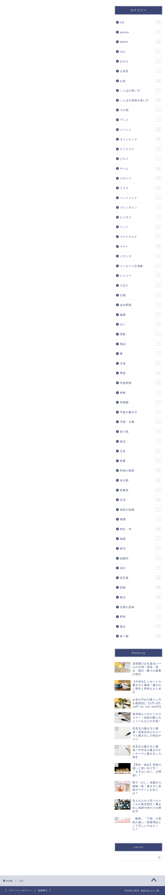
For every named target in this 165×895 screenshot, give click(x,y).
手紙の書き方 (140, 412)
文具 (140, 451)
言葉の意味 (140, 607)
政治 (140, 441)
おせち (140, 61)
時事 (140, 461)
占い (140, 324)
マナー (140, 246)
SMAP (140, 42)
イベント (140, 129)
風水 (140, 626)
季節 (140, 373)
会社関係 (140, 305)
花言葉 (140, 578)
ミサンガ (140, 256)
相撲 (140, 519)
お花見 (140, 71)
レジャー (140, 275)
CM (140, 22)
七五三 (140, 285)
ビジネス (140, 217)
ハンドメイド (140, 198)
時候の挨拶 (140, 470)
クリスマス (140, 149)
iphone (140, 32)
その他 (140, 110)
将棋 (140, 392)
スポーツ (140, 178)
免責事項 (42, 890)
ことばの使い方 (140, 90)
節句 (140, 548)
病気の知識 (140, 509)
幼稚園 (140, 402)
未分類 (140, 480)
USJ (140, 51)
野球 (140, 616)
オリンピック (140, 139)
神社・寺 (140, 529)
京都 (140, 295)
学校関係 (140, 383)
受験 (140, 334)
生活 (140, 500)
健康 (140, 314)
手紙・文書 (140, 422)
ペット (140, 227)
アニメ (140, 120)
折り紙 (140, 431)
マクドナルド (140, 236)
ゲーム (140, 168)
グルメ (140, 158)
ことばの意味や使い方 (140, 100)
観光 (140, 597)
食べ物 (140, 636)
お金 (140, 81)
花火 (140, 568)
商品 (140, 344)
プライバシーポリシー (20, 890)
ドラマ (140, 188)
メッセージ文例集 (140, 266)
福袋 (140, 538)
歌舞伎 (140, 490)
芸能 (140, 587)
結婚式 (140, 558)
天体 (140, 363)
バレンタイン (140, 207)
